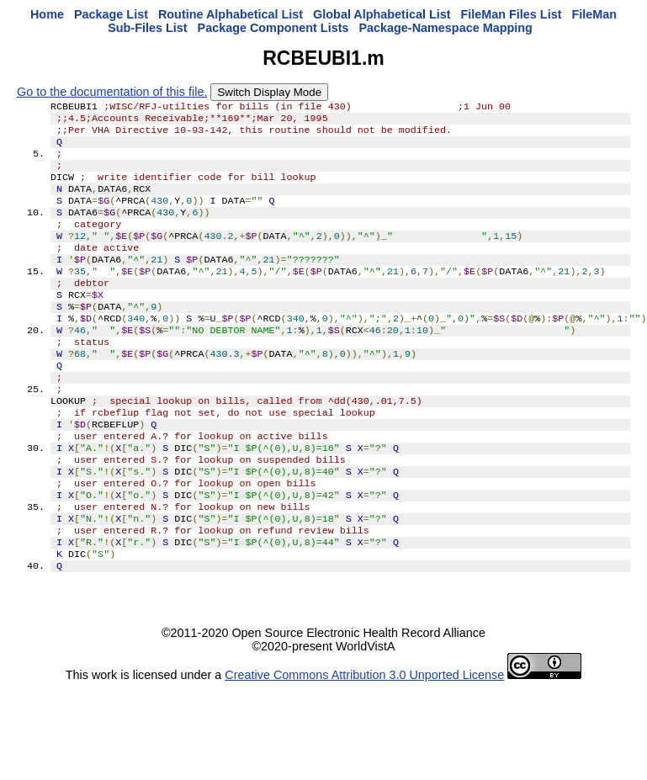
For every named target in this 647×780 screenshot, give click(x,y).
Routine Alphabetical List (230, 14)
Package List (111, 14)
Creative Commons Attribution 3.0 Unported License (364, 742)
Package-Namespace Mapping (445, 27)
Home (47, 14)
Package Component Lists (273, 27)
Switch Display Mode (269, 92)
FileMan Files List (511, 14)
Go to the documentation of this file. (112, 91)
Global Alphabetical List (381, 14)
